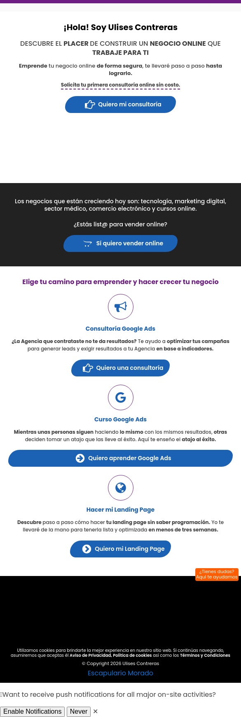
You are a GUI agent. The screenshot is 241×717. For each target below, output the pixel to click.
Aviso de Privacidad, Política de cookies (111, 655)
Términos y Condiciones (205, 655)
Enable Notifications (32, 711)
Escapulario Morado (120, 673)
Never (79, 711)
